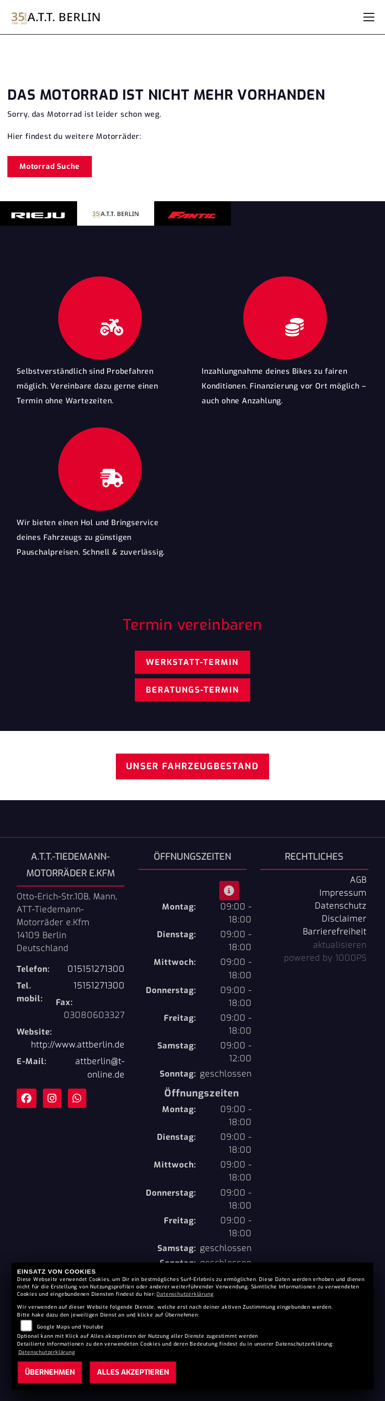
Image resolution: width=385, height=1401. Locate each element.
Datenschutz (341, 905)
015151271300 (96, 969)
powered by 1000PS (325, 958)
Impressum (343, 892)
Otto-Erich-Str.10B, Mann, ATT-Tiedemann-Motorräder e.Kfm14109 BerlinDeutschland (67, 922)
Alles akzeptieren (133, 1372)
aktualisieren (340, 945)
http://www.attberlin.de (78, 1044)
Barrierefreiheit (335, 931)
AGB (358, 880)
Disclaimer (344, 918)
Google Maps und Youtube (70, 1326)
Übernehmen (50, 1372)
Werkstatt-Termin (192, 662)
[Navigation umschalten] (368, 17)
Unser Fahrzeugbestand (192, 766)
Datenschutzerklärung (184, 1294)
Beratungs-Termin (192, 689)
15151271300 (99, 985)
